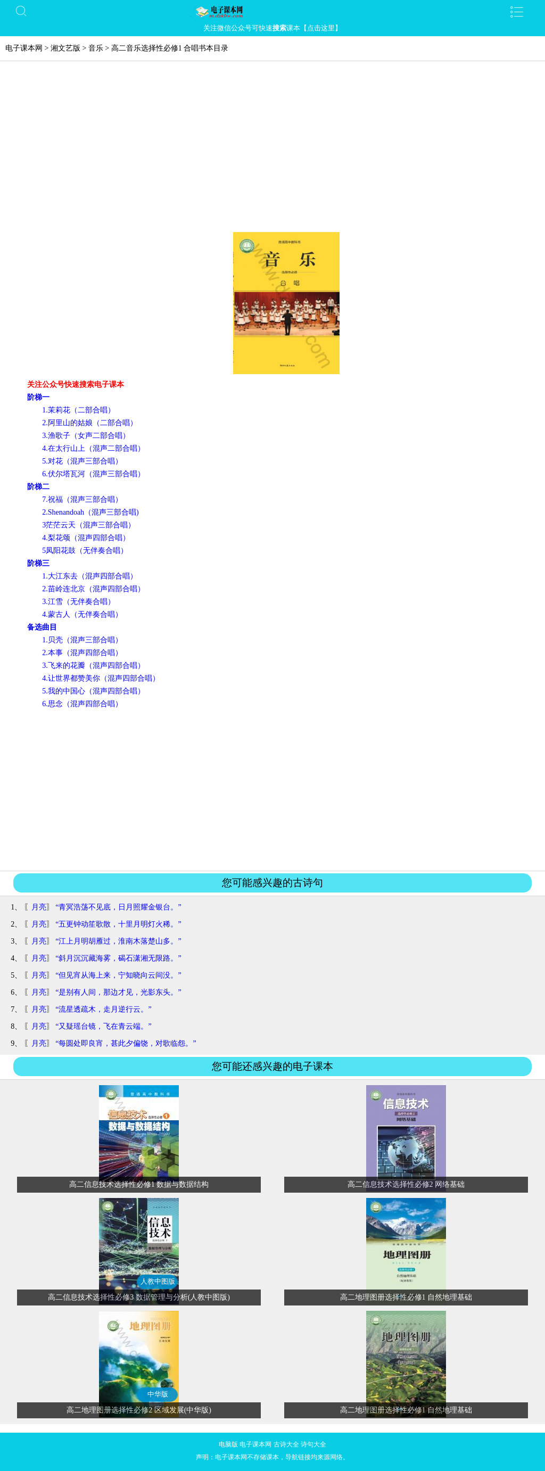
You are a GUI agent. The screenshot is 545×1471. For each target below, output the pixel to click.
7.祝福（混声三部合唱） (82, 499)
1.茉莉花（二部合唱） (78, 410)
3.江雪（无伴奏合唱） (78, 602)
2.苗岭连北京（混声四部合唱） (93, 589)
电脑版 (228, 1444)
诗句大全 (313, 1444)
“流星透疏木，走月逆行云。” (103, 1009)
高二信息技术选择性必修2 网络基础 (406, 1184)
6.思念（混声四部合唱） (82, 704)
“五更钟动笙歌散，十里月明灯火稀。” (118, 924)
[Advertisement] (272, 152)
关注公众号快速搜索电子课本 (75, 385)
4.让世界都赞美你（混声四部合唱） (101, 678)
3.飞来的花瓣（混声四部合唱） (93, 666)
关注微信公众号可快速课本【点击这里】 (272, 28)
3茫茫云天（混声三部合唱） (88, 525)
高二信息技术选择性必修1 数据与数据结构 (139, 1184)
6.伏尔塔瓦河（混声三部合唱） (93, 474)
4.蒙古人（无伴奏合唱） (82, 614)
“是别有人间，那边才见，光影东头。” (118, 992)
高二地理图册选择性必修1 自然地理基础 (406, 1297)
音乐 (95, 48)
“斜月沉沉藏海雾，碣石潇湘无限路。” (118, 958)
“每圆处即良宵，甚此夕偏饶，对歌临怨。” (125, 1043)
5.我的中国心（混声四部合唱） (93, 691)
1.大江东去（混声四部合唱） (89, 576)
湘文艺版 (65, 48)
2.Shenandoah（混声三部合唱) (90, 512)
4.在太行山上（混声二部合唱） (93, 448)
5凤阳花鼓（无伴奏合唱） (85, 551)
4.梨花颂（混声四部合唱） (86, 538)
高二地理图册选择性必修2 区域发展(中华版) (139, 1410)
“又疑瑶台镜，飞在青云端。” (103, 1026)
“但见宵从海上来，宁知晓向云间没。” (118, 975)
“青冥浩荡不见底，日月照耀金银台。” (118, 907)
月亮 (38, 907)
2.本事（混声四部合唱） (82, 653)
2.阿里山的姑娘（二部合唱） (89, 423)
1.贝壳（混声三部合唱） (82, 640)
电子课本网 (24, 48)
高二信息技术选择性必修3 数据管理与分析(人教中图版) (139, 1297)
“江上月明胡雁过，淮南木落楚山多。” (118, 941)
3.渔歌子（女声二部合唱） (86, 436)
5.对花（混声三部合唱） (82, 461)
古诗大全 (286, 1444)
